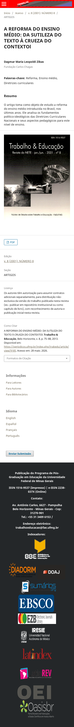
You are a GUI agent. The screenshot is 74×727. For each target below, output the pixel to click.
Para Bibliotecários (17, 394)
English (11, 418)
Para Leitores (13, 382)
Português (13, 436)
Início (7, 13)
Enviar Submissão (20, 453)
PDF (12, 242)
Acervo (19, 13)
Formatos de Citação (19, 358)
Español (11, 424)
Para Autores (13, 388)
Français (11, 430)
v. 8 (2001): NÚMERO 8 (41, 13)
